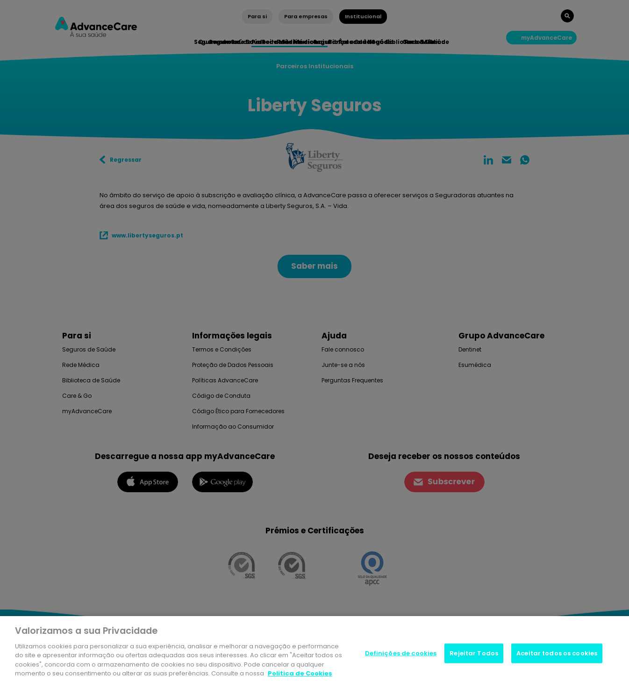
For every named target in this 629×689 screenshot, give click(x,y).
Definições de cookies (401, 653)
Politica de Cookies (300, 673)
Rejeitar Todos (474, 653)
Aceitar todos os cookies (556, 653)
